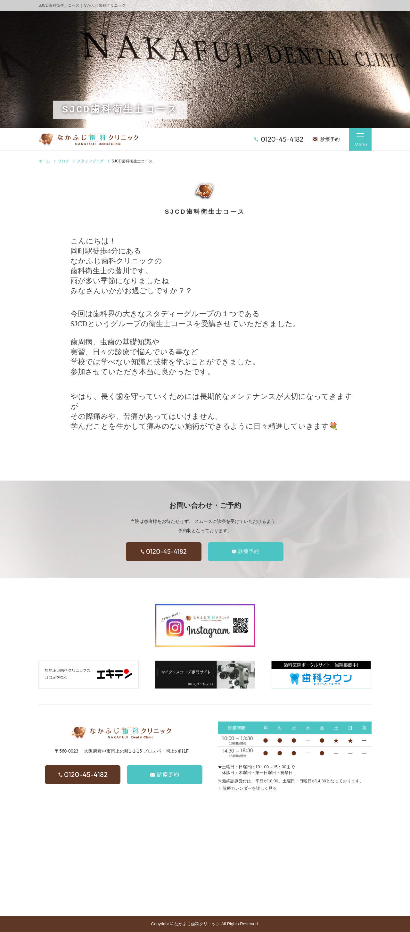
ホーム (44, 161)
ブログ (63, 161)
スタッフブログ (90, 161)
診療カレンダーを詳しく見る (250, 788)
